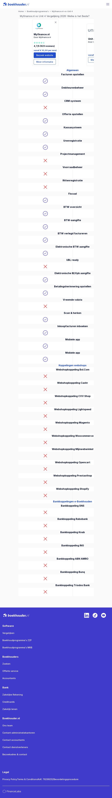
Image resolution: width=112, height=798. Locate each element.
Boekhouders (10, 656)
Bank (5, 687)
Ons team (7, 725)
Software (8, 625)
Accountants (9, 678)
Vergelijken (8, 633)
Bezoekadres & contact (14, 754)
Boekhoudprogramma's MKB (17, 647)
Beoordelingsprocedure (66, 779)
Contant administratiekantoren (18, 732)
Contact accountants (13, 740)
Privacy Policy (9, 779)
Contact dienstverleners (15, 747)
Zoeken (6, 663)
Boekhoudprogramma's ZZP (17, 640)
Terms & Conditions (27, 779)
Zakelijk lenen (9, 709)
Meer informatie (44, 62)
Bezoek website (44, 55)
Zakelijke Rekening (12, 694)
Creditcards (8, 702)
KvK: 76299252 (46, 779)
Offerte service (10, 671)
